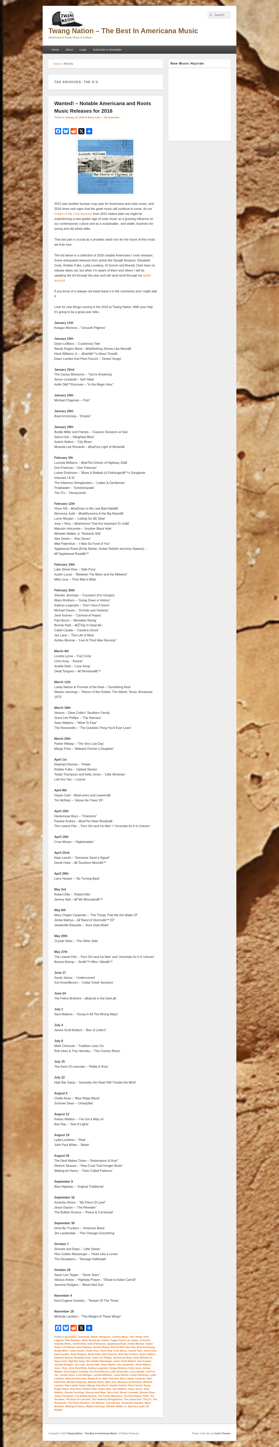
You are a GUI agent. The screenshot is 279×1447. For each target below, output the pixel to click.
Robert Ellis (104, 1389)
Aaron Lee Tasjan (128, 1340)
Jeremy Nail (92, 1364)
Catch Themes (223, 1433)
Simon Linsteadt (129, 1392)
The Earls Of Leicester (78, 1399)
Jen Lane (80, 1364)
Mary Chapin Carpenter (133, 1378)
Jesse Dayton (108, 1364)
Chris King (106, 1350)
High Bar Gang (76, 1361)
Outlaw (105, 1340)
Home (55, 49)
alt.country (70, 1336)
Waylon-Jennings (95, 1406)
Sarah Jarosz (135, 1389)
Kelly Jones (135, 1368)
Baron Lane (94, 117)
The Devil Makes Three (136, 1396)
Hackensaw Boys (122, 1357)
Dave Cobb (150, 1350)
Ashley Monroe (135, 1343)
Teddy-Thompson (64, 1396)
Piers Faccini (135, 1385)
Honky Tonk (142, 1336)
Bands (94, 1336)
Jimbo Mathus (143, 1364)
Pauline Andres (118, 1385)
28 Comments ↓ (112, 117)
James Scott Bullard (124, 1361)
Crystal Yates (135, 1350)
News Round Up (91, 1340)
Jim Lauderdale (125, 1364)
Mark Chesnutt (110, 1378)
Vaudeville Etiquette (132, 1403)
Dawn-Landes (61, 1354)
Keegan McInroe (118, 1368)
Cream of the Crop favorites (73, 213)
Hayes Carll (60, 1361)
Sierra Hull (113, 1392)
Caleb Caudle (77, 1350)
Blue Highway (84, 1347)
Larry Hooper (137, 1371)
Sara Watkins (119, 1389)
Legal (83, 49)
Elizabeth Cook (82, 1357)
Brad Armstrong (146, 1347)
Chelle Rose (92, 1350)
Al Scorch (145, 1340)
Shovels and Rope (95, 1392)
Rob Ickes (75, 1389)
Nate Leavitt (71, 1385)
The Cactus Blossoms (110, 1396)
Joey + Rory (60, 1368)
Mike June (110, 1382)
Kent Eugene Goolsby (76, 1371)
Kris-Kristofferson (99, 1371)
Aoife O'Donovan (96, 1343)
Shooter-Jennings (74, 1392)
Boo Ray (131, 1347)
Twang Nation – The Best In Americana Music (123, 31)
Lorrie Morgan (84, 1375)
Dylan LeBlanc (148, 1354)
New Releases (73, 1340)
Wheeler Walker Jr (116, 1406)
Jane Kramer (144, 1361)
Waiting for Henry (75, 1406)
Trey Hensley (113, 1403)
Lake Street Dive (119, 1371)
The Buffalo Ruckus (86, 1396)
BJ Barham (69, 1347)
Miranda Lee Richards (130, 1382)
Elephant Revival (63, 1357)
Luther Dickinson (139, 1375)
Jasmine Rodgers (64, 1364)
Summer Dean (147, 1392)
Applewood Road (116, 1343)
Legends (59, 1340)
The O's (147, 1399)
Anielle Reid (79, 1343)
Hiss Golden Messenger (99, 1361)
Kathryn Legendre (98, 1368)
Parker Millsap (87, 1385)
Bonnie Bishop (101, 1347)
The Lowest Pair (133, 1399)
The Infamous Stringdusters (107, 1399)
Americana (84, 1336)
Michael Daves (96, 1382)
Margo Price (94, 1378)
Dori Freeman (109, 1354)
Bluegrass (105, 1336)
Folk (131, 1336)
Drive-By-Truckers (128, 1354)
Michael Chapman (77, 1382)
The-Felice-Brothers (79, 1403)
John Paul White (78, 1368)
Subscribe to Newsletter (107, 49)
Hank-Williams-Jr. (143, 1357)
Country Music (120, 1336)
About (69, 49)
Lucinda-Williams (102, 1375)
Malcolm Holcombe (76, 1378)
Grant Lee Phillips (102, 1357)
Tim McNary (97, 1403)
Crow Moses (120, 1350)
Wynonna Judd (136, 1406)
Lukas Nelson (120, 1375)
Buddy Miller (61, 1350)
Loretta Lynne (67, 1375)
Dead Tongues (79, 1354)
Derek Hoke (94, 1354)
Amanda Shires (62, 1343)
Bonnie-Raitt (118, 1347)
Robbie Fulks (89, 1389)
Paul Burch (102, 1385)
